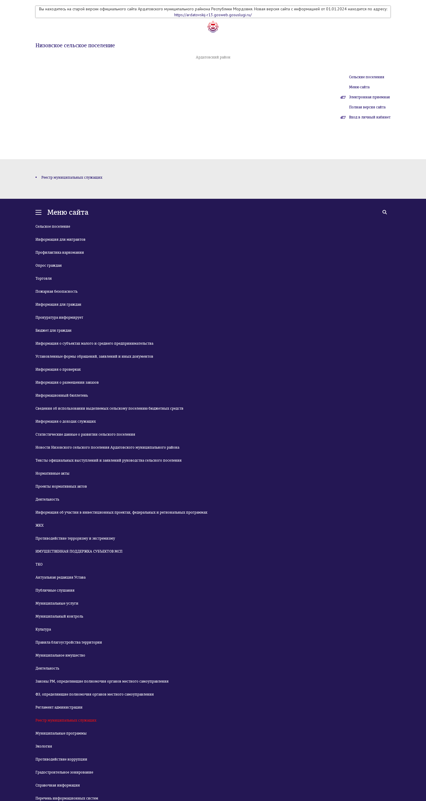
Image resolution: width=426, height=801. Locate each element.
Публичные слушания (55, 590)
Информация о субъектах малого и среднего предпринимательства (94, 343)
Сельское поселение (53, 226)
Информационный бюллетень (62, 395)
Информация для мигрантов (60, 239)
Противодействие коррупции (61, 759)
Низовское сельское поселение (75, 45)
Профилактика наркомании (60, 252)
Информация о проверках (58, 369)
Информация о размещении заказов (67, 382)
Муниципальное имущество (60, 655)
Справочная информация (58, 785)
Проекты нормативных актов (61, 486)
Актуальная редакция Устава (60, 577)
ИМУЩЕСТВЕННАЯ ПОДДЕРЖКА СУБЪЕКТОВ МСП (79, 551)
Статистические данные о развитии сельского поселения (85, 434)
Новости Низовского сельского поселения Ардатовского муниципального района (107, 447)
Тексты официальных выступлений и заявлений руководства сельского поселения (109, 460)
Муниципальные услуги (57, 603)
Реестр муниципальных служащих (71, 177)
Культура (43, 629)
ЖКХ (39, 525)
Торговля (44, 278)
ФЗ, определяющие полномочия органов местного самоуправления (95, 694)
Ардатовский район (213, 57)
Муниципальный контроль (59, 616)
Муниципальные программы (61, 733)
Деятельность (47, 499)
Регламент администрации (59, 707)
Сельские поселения (366, 77)
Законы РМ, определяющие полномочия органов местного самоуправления (102, 681)
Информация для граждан (58, 304)
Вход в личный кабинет (369, 117)
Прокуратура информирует (59, 317)
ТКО (39, 564)
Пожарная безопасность (57, 291)
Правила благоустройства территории (69, 642)
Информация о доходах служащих (66, 421)
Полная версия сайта (367, 107)
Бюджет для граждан (54, 330)
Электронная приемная (369, 97)
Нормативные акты (53, 473)
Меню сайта (359, 87)
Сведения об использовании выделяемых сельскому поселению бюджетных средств (109, 408)
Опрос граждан (49, 265)
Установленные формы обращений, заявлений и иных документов (94, 356)
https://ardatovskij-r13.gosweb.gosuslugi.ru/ (213, 14)
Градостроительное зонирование (64, 772)
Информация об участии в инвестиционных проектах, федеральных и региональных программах (121, 512)
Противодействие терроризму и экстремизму (75, 538)
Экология (44, 746)
